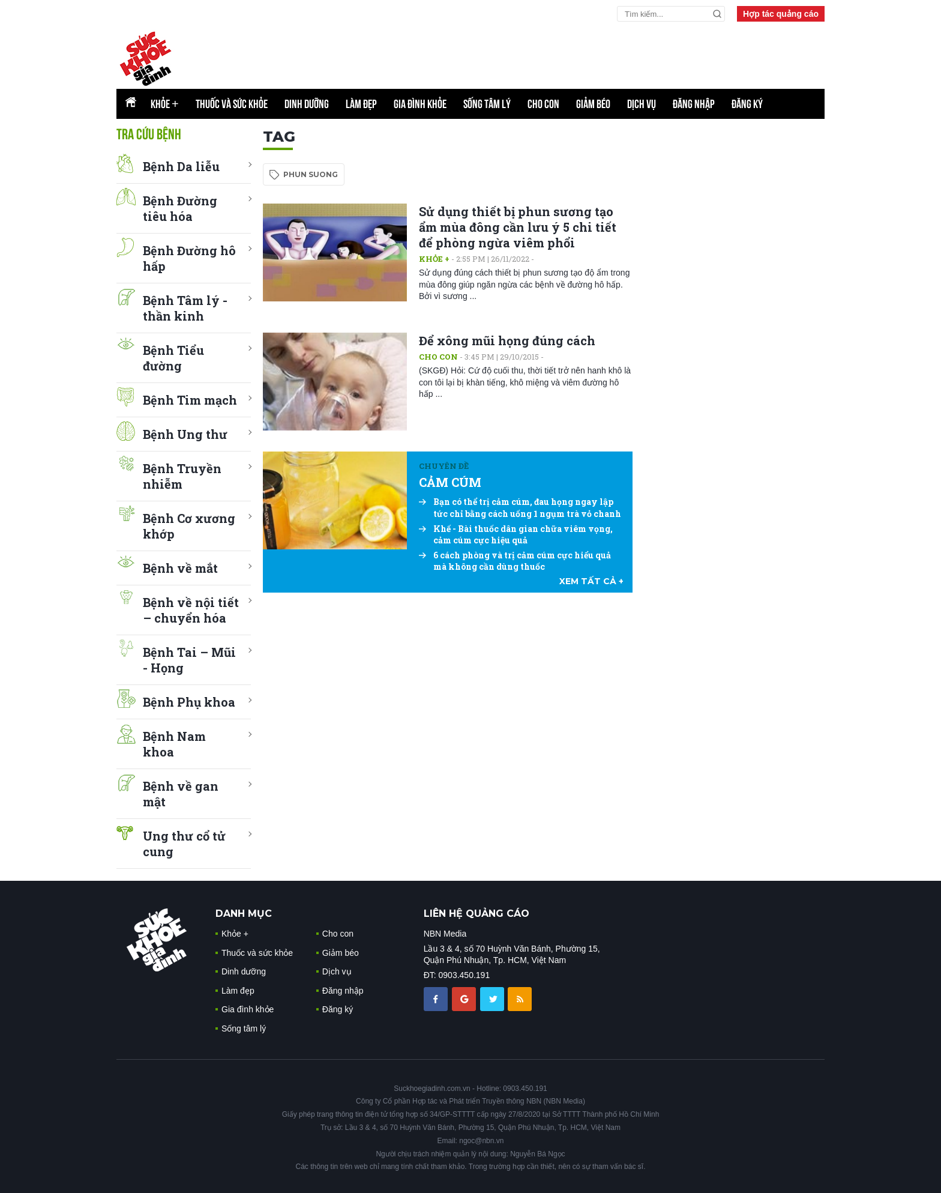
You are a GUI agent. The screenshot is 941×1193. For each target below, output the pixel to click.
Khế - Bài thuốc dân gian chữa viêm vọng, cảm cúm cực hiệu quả (516, 534)
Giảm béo (593, 104)
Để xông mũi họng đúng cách (507, 340)
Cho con (543, 104)
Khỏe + (434, 258)
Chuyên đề (444, 466)
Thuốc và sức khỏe (232, 104)
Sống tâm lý (487, 104)
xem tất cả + (591, 581)
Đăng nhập (694, 104)
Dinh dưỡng (306, 104)
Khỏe (165, 103)
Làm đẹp (361, 104)
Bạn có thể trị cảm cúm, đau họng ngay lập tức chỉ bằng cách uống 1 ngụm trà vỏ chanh (520, 507)
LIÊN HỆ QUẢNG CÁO (476, 913)
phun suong (310, 174)
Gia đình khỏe (420, 104)
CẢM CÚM (450, 482)
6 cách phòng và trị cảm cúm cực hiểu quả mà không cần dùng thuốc (515, 561)
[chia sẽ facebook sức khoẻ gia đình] (437, 998)
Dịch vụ (641, 104)
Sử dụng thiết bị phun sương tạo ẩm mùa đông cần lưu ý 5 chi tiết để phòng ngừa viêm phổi (517, 227)
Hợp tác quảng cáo (781, 14)
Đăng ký (747, 104)
